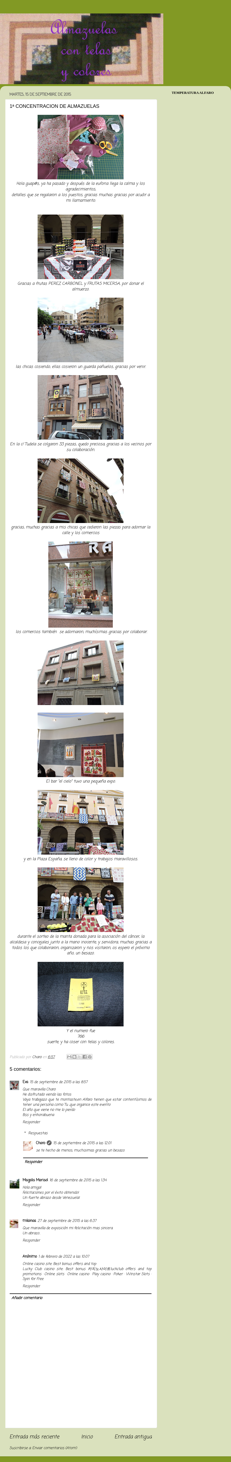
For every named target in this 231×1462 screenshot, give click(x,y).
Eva (25, 1082)
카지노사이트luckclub (105, 1269)
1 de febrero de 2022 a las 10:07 (63, 1257)
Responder (31, 1122)
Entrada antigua (133, 1437)
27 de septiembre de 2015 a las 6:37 (67, 1221)
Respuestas (38, 1133)
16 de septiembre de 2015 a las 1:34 (77, 1180)
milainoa (29, 1221)
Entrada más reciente (34, 1437)
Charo (40, 1143)
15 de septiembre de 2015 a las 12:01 (82, 1143)
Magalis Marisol (35, 1180)
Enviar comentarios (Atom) (54, 1448)
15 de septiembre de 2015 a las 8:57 (59, 1082)
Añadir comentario (27, 1298)
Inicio (87, 1437)
